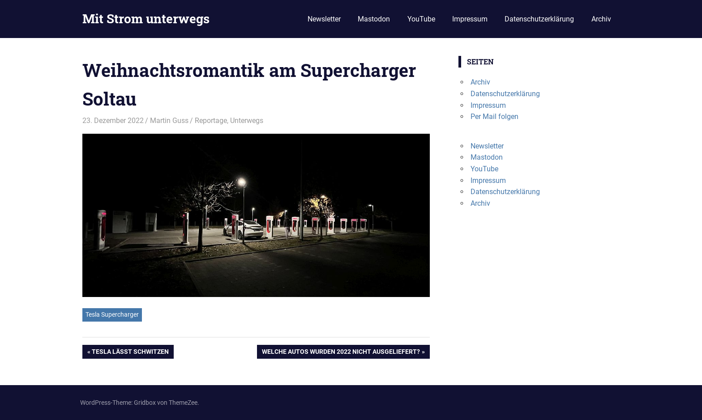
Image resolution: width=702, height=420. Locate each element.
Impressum (470, 19)
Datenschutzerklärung (539, 19)
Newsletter (324, 19)
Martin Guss (169, 120)
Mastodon (374, 19)
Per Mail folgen (494, 116)
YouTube (421, 19)
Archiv (601, 19)
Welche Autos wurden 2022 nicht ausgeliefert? (340, 352)
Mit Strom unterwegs (146, 18)
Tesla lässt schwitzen (130, 352)
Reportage (211, 120)
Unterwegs (246, 120)
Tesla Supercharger (112, 314)
